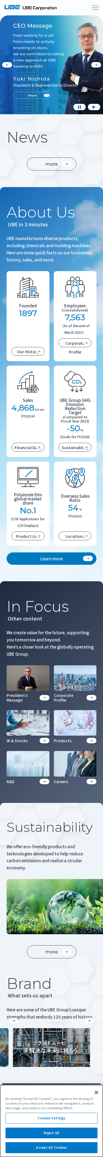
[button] (14, 1021)
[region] (51, 1121)
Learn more (66, 558)
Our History (30, 351)
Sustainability (76, 447)
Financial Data (29, 447)
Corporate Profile (77, 343)
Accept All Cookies (51, 1147)
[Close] (96, 1092)
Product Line (29, 536)
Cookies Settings (52, 1118)
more (59, 164)
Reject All (51, 1133)
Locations (78, 536)
